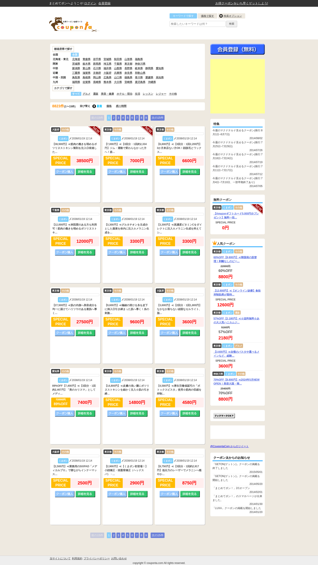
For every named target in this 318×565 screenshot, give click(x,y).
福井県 (107, 68)
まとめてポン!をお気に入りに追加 (224, 415)
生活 (137, 93)
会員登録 (104, 3)
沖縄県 (152, 82)
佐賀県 (86, 82)
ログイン (90, 3)
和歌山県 (140, 72)
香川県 (139, 77)
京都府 (97, 72)
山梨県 (118, 68)
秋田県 (118, 59)
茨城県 (76, 63)
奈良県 (128, 72)
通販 (95, 93)
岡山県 (97, 77)
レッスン (148, 93)
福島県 (139, 59)
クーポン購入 (65, 172)
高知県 (160, 77)
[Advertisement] (237, 86)
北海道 (76, 59)
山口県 (118, 77)
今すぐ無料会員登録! (237, 49)
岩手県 (97, 59)
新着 (99, 106)
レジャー (161, 93)
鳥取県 (76, 77)
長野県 (128, 68)
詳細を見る (85, 172)
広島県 (107, 77)
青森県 (86, 59)
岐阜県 (139, 68)
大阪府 (107, 72)
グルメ (86, 93)
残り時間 (121, 106)
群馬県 (97, 63)
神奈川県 (140, 63)
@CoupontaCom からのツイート (229, 446)
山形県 (128, 59)
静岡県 (149, 68)
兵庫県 (118, 72)
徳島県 (128, 77)
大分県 (118, 82)
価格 (109, 106)
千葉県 (118, 63)
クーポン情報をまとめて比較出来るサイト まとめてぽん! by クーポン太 (81, 23)
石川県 (97, 68)
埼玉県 (107, 63)
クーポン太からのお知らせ (231, 457)
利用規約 (77, 558)
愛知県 (160, 68)
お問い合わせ (119, 558)
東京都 (128, 63)
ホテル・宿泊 (124, 93)
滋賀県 (86, 72)
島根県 (86, 77)
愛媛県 (149, 77)
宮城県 (107, 59)
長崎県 (97, 82)
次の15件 (157, 117)
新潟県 (76, 68)
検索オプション (233, 15)
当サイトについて (60, 558)
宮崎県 (128, 82)
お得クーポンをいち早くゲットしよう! (241, 3)
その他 (173, 93)
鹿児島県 (140, 82)
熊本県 (107, 82)
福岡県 (76, 82)
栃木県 (86, 63)
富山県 (86, 68)
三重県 (76, 72)
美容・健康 (107, 93)
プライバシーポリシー (97, 558)
